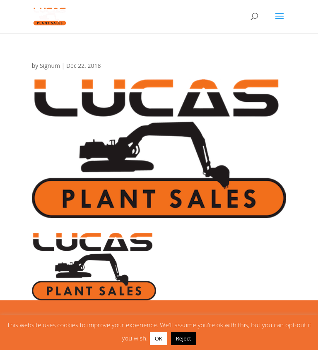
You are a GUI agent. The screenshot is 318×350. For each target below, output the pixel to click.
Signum (50, 66)
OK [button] (158, 338)
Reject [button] (183, 338)
